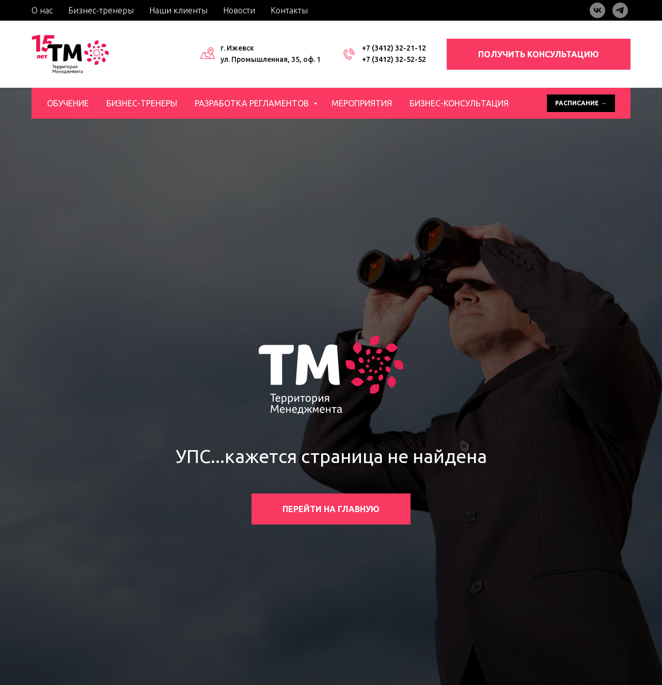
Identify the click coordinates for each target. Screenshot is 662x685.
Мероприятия (362, 103)
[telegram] (620, 10)
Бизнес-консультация (459, 103)
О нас (42, 10)
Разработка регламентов (253, 103)
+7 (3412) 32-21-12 (394, 48)
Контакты (289, 10)
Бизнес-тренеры (101, 10)
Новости (239, 10)
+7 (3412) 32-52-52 (394, 59)
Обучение (68, 103)
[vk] (597, 10)
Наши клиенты (178, 10)
